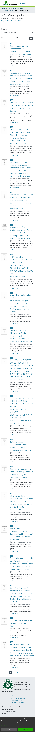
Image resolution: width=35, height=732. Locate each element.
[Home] (9, 3)
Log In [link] (24, 3)
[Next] (27, 672)
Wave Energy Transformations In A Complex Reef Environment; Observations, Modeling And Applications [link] (21, 534)
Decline (9, 729)
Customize (4, 725)
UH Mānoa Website (17, 703)
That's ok (25, 729)
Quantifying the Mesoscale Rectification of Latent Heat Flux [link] (21, 623)
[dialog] (17, 724)
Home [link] (3, 8)
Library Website (17, 700)
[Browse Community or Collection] (17, 32)
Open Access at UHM (17, 698)
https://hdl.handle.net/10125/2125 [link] (12, 21)
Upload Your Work (18, 696)
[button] (20, 3)
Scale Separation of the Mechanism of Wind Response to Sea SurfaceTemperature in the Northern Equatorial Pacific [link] (21, 336)
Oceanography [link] (8, 11)
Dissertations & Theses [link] (15, 8)
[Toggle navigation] (31, 3)
